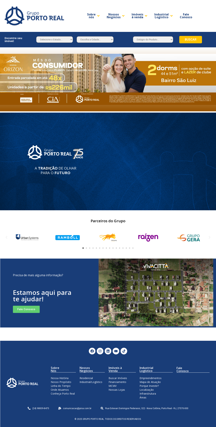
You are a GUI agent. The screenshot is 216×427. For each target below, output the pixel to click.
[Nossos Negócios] (116, 16)
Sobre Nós (55, 369)
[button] (83, 248)
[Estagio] (153, 39)
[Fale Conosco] (186, 16)
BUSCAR (190, 39)
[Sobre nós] (93, 16)
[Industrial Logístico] (163, 16)
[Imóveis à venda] (140, 16)
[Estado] (54, 39)
